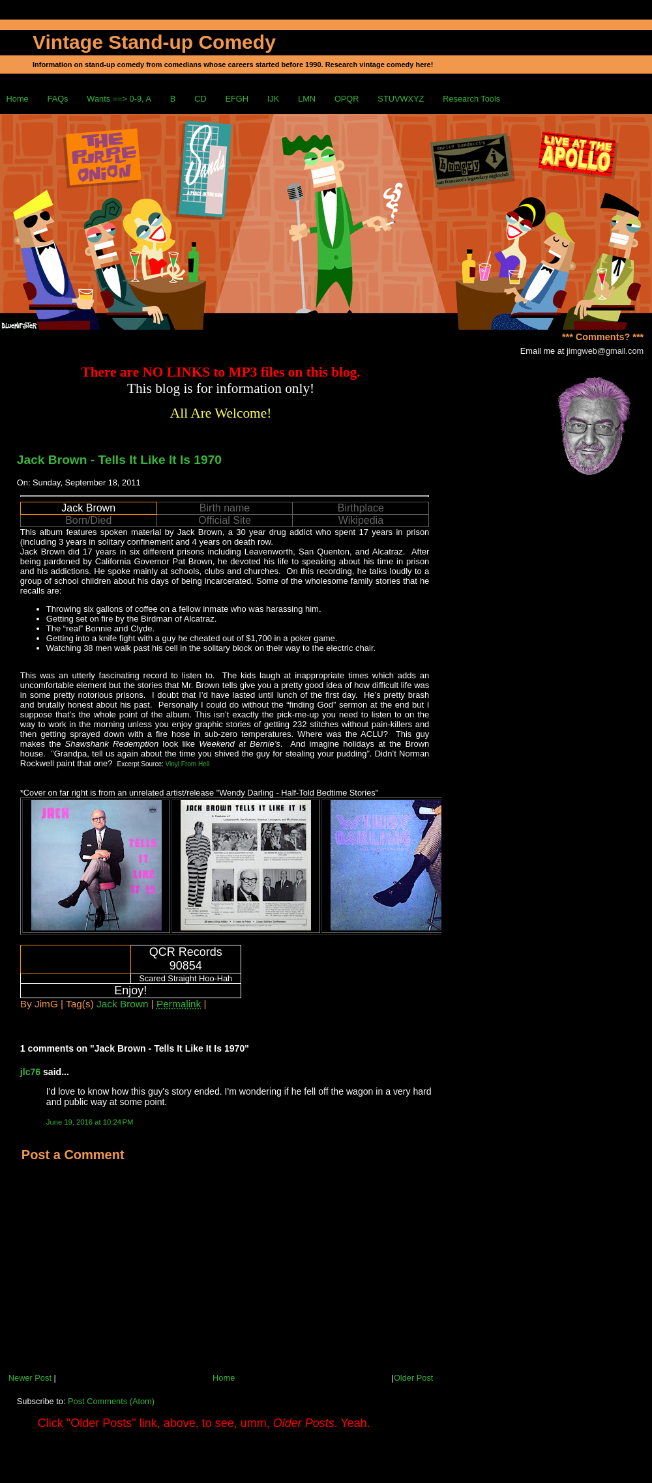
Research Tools (471, 99)
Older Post (413, 1378)
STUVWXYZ (401, 99)
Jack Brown (122, 1003)
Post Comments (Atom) (111, 1401)
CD (200, 99)
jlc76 (30, 1072)
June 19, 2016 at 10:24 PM (90, 1122)
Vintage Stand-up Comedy (154, 42)
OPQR (346, 99)
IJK (273, 99)
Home (18, 99)
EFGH (236, 99)
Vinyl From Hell (188, 764)
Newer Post (30, 1378)
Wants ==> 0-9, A (119, 99)
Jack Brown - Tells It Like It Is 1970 (119, 460)
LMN (307, 99)
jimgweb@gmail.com (605, 351)
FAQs (58, 99)
